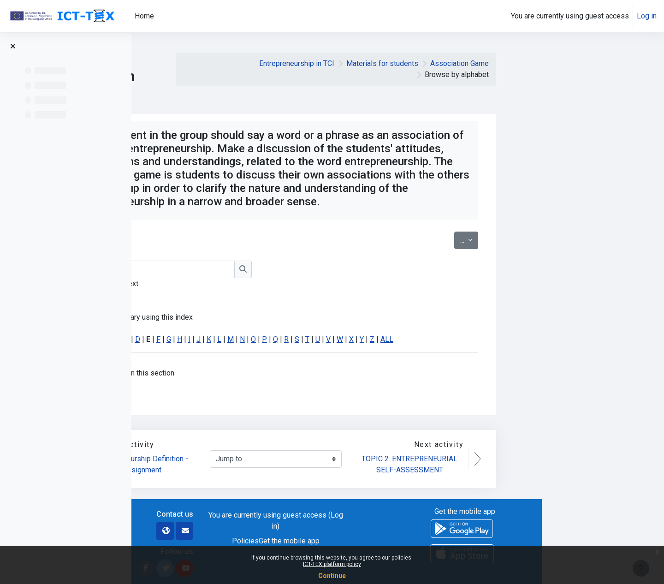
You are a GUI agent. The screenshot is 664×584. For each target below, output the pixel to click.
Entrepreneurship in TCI (418, 63)
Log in (647, 16)
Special (207, 339)
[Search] (276, 269)
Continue (332, 575)
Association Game (581, 63)
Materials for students (504, 63)
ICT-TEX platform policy (332, 564)
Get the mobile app (411, 540)
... (591, 239)
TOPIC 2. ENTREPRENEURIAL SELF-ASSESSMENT (532, 464)
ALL (509, 339)
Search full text (236, 283)
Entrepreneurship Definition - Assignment (265, 464)
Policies (367, 540)
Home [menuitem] (144, 16)
